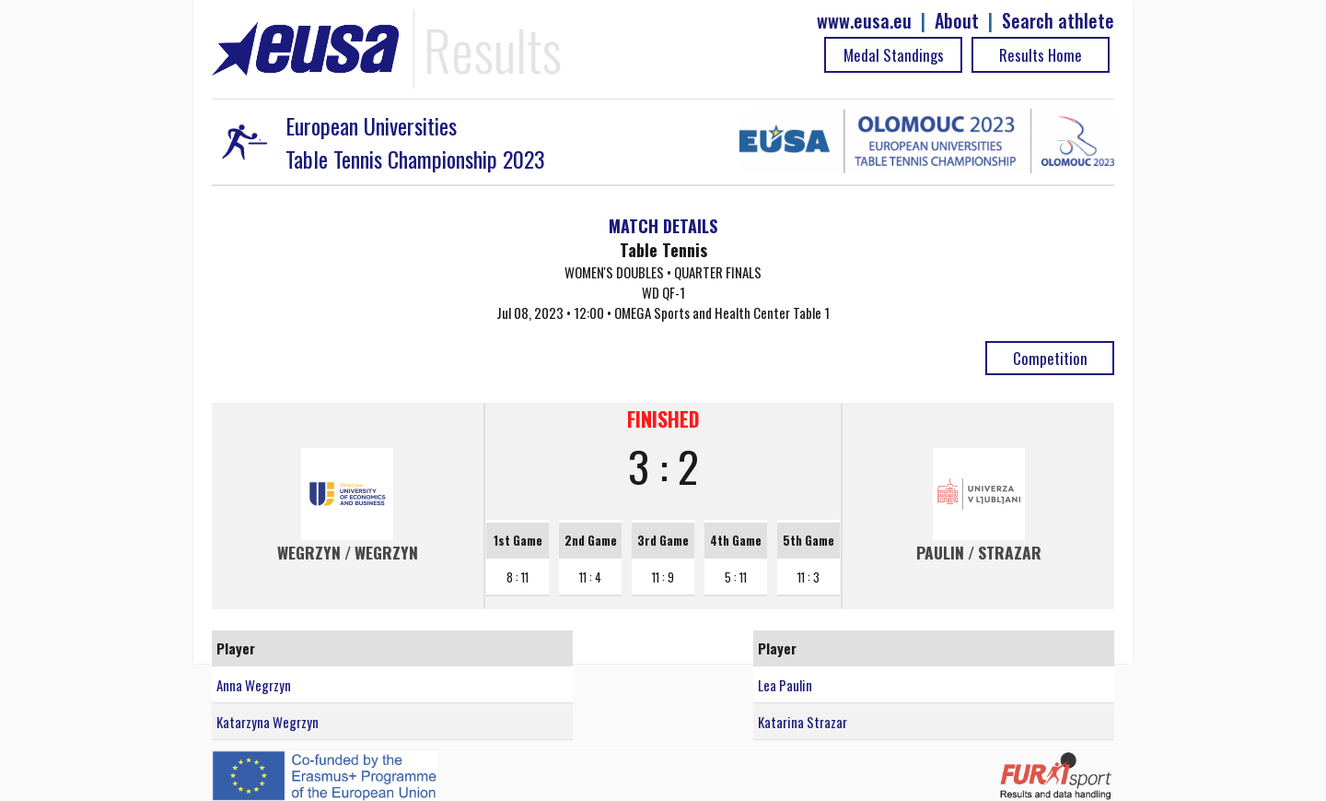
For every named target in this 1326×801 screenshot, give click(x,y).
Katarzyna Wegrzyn (267, 722)
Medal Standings (893, 54)
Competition (1050, 358)
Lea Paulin (785, 685)
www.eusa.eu (864, 20)
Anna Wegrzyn (253, 685)
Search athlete (1058, 20)
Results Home (1040, 54)
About (957, 20)
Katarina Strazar (802, 722)
